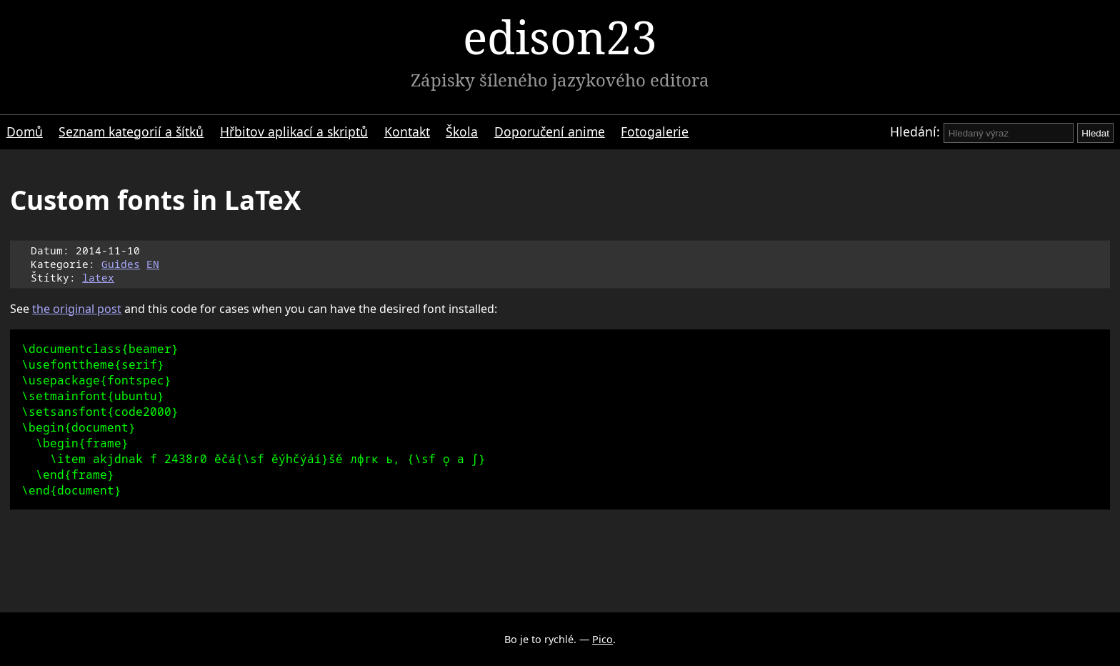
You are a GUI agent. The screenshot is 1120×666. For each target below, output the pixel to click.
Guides (120, 264)
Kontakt (407, 131)
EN (152, 264)
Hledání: (915, 131)
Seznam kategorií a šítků (131, 131)
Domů (24, 131)
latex (98, 277)
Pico (602, 639)
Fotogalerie (655, 131)
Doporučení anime (549, 131)
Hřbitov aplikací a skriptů (294, 131)
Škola (462, 131)
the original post (76, 309)
